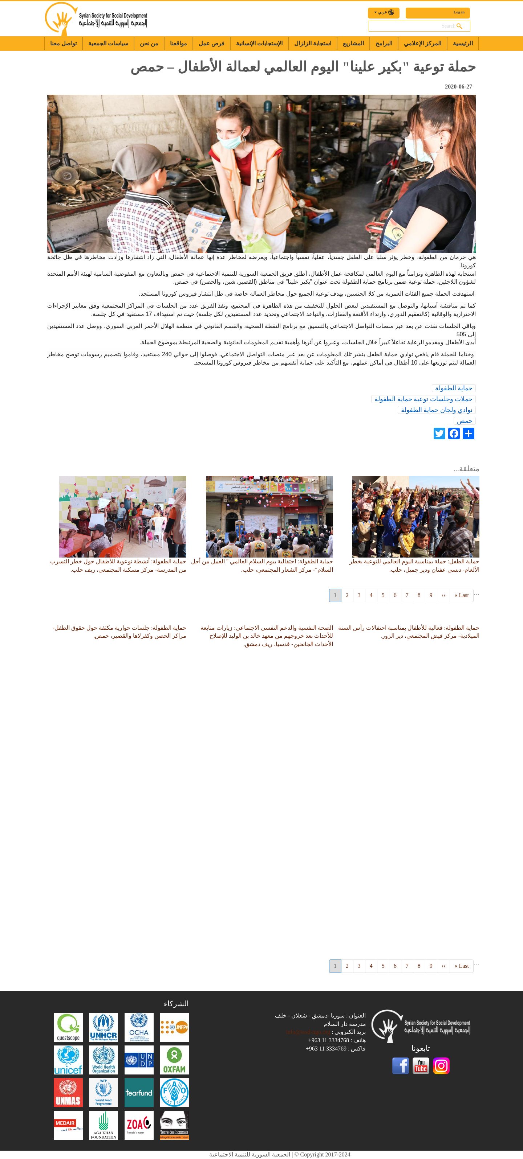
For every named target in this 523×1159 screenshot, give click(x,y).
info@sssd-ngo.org (308, 1032)
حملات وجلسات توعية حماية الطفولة (423, 399)
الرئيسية (463, 43)
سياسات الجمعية (108, 43)
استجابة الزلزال (312, 43)
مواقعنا (178, 43)
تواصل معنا (63, 43)
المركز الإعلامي (422, 43)
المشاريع (353, 43)
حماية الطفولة (454, 388)
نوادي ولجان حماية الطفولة (437, 410)
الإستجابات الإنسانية (259, 43)
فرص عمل (211, 43)
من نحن (149, 43)
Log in (459, 12)
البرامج (384, 43)
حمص (465, 420)
